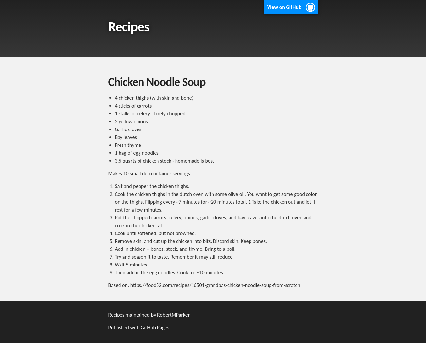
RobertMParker (173, 315)
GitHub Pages (155, 327)
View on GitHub (284, 7)
